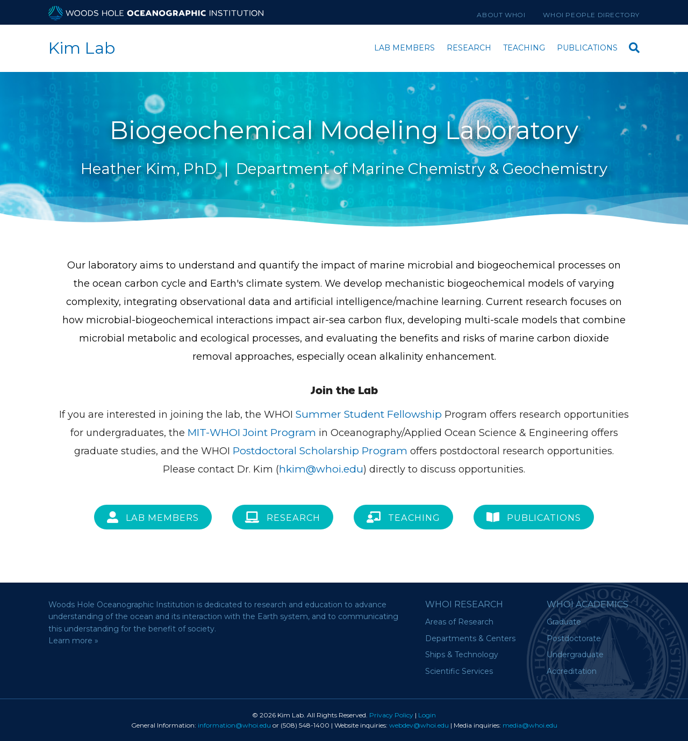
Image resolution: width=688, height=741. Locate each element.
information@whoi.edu (234, 725)
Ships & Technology (461, 654)
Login (427, 715)
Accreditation (572, 671)
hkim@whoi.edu (321, 469)
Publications (587, 48)
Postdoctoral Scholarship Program (320, 451)
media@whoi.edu (530, 725)
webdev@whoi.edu (419, 725)
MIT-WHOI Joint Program (252, 432)
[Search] (632, 46)
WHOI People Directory (591, 15)
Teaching (524, 48)
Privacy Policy (391, 715)
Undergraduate (575, 654)
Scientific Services (459, 671)
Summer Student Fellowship (369, 414)
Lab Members (404, 48)
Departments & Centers (470, 638)
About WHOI (501, 15)
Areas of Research (459, 622)
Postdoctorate (574, 638)
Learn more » (73, 640)
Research (469, 48)
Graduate (564, 622)
